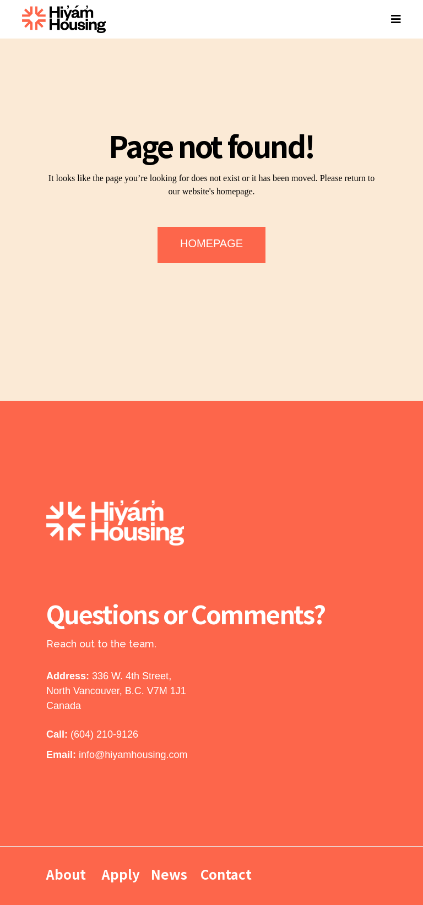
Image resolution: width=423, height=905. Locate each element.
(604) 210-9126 (104, 734)
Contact (226, 874)
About (67, 874)
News (169, 874)
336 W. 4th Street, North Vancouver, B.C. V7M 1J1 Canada (116, 690)
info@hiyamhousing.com (133, 754)
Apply (121, 874)
